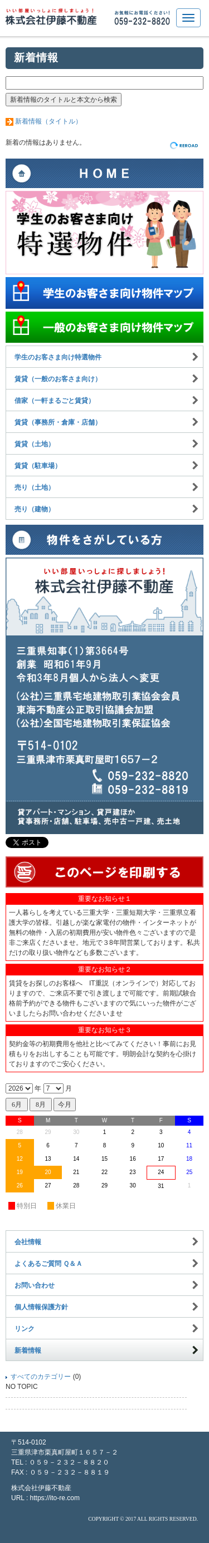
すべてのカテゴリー (41, 1377)
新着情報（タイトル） (48, 121)
